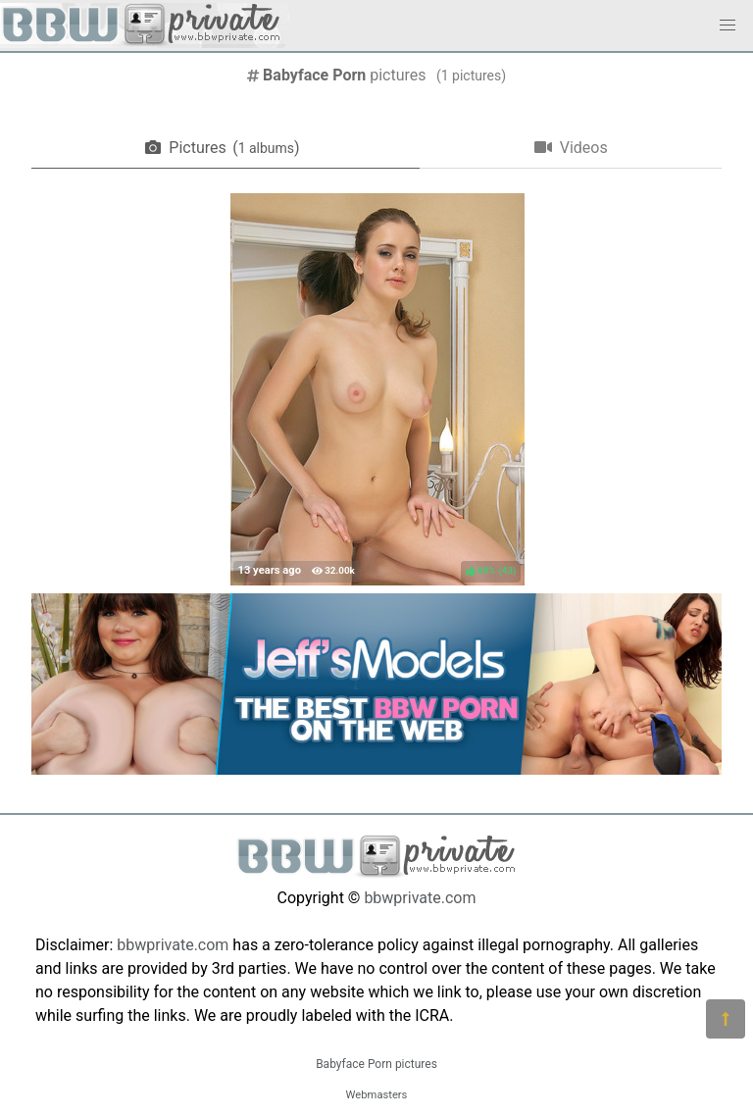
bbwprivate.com (420, 898)
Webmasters (377, 1095)
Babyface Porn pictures (376, 1064)
